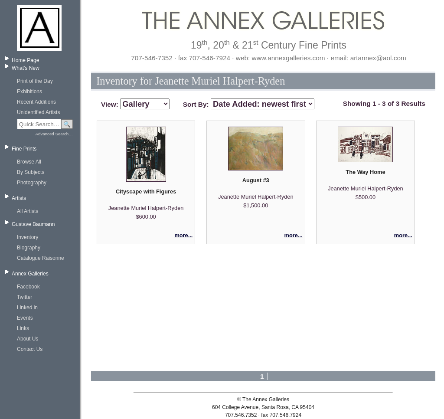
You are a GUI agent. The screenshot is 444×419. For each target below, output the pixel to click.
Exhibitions (29, 91)
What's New (25, 68)
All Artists (27, 211)
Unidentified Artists (38, 112)
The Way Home (365, 172)
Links (23, 328)
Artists (19, 198)
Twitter (24, 297)
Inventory (27, 237)
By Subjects (30, 172)
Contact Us (29, 349)
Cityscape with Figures (146, 191)
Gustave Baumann (33, 224)
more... (183, 235)
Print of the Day (35, 81)
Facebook (28, 287)
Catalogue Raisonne (40, 258)
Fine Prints (24, 149)
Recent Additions (36, 102)
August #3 (255, 180)
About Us (27, 339)
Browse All (29, 162)
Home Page (25, 60)
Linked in (27, 307)
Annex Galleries (30, 274)
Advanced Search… (54, 133)
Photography (31, 183)
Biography (28, 248)
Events (25, 318)
